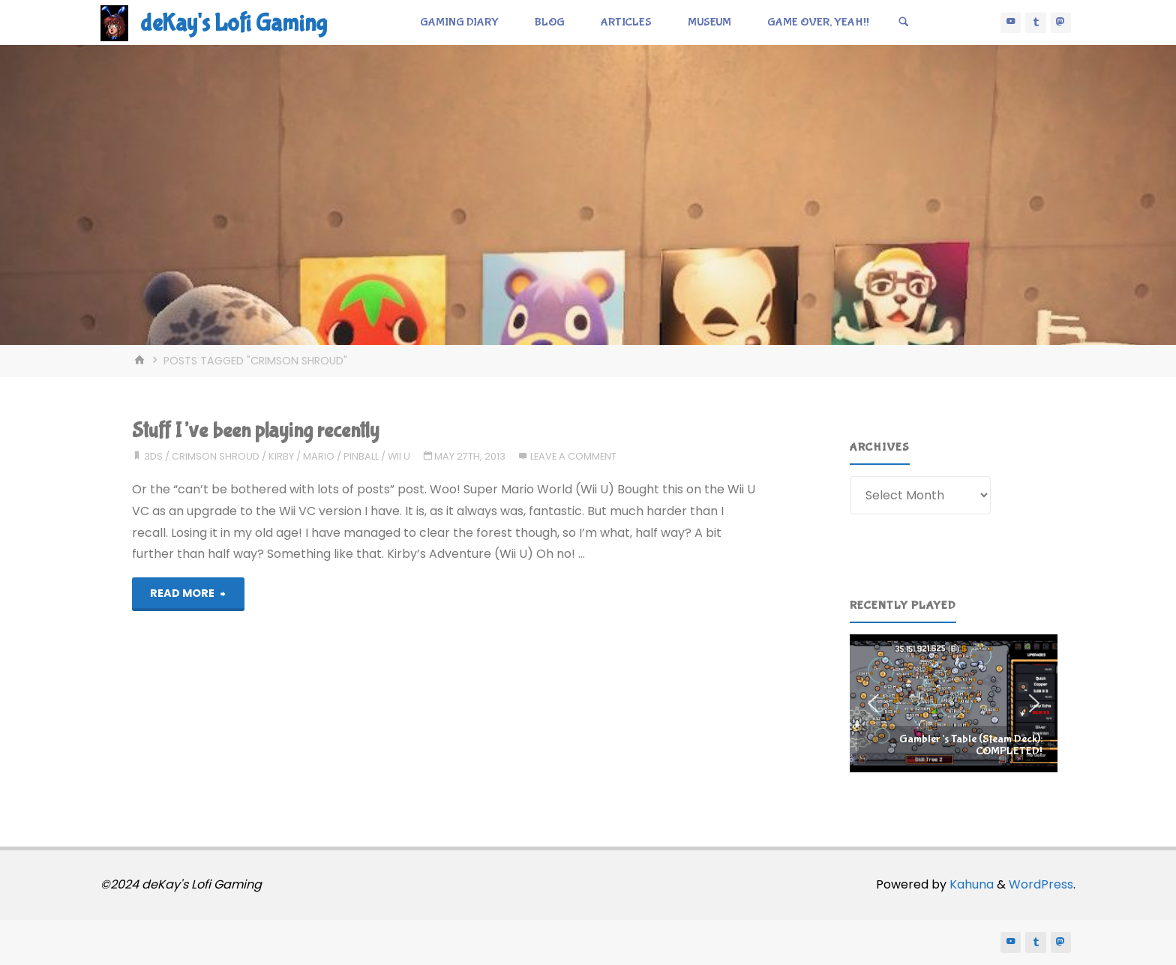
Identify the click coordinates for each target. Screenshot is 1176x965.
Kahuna (970, 884)
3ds (153, 456)
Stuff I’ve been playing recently (256, 430)
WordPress (1041, 884)
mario (318, 456)
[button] (954, 703)
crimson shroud (216, 456)
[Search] (904, 22)
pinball (361, 456)
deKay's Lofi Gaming (233, 23)
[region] (954, 703)
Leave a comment (573, 456)
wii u (399, 456)
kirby (281, 456)
